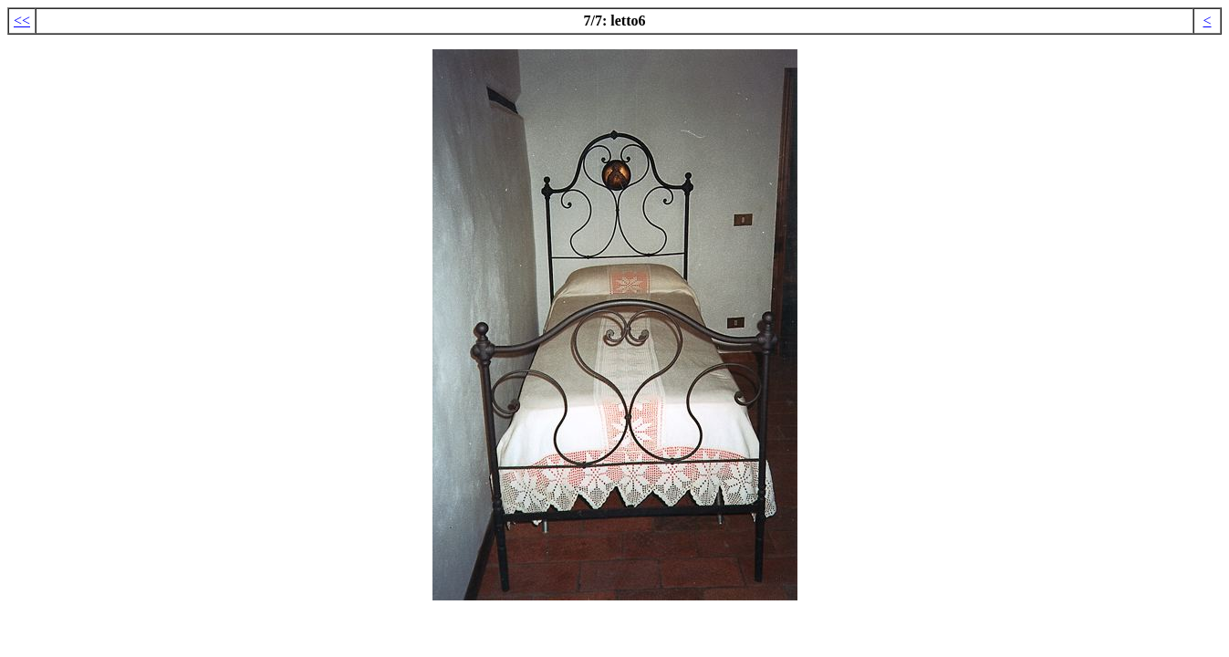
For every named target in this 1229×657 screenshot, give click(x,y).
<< (22, 20)
